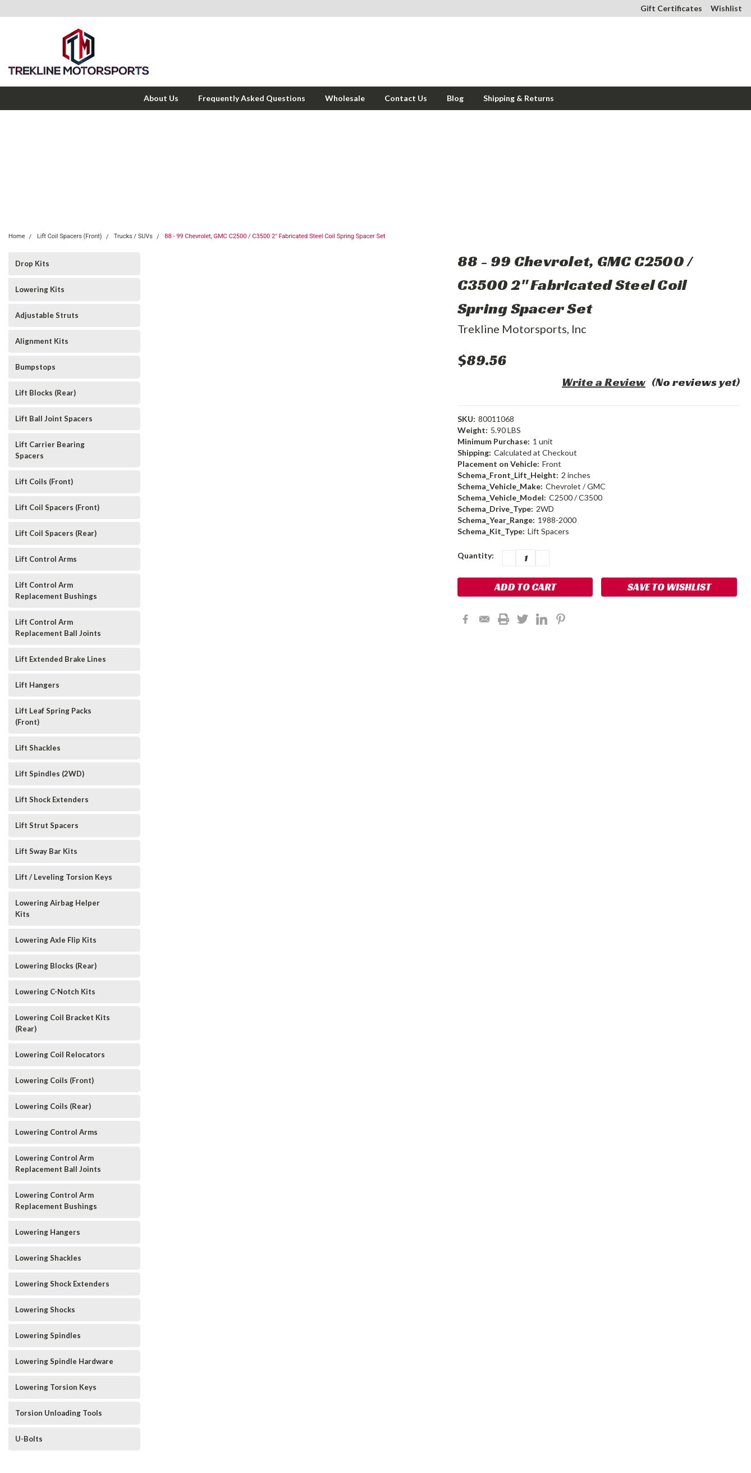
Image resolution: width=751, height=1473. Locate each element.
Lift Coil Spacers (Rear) (56, 533)
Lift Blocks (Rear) (45, 392)
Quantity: (475, 555)
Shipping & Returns (518, 98)
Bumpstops (35, 366)
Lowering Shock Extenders (62, 1283)
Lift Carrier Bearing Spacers (50, 450)
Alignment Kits (41, 341)
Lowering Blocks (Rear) (56, 965)
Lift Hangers (37, 684)
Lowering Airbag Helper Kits (57, 908)
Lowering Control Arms (56, 1132)
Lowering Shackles (48, 1257)
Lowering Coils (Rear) (53, 1106)
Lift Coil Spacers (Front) (69, 236)
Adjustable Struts (47, 315)
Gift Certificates (671, 8)
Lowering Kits (40, 289)
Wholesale (345, 98)
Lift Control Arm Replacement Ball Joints (58, 627)
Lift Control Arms (46, 558)
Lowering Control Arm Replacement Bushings (56, 1200)
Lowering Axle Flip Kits (56, 939)
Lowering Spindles (48, 1335)
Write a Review (603, 382)
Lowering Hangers (47, 1232)
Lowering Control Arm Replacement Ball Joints (58, 1163)
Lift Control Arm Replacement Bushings (56, 590)
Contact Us (405, 98)
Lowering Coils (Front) (54, 1080)
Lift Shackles (38, 747)
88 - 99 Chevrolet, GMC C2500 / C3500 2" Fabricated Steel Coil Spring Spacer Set (274, 236)
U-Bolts (29, 1438)
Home (16, 236)
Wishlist (726, 8)
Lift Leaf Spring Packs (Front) (53, 716)
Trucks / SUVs (133, 236)
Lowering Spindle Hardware (64, 1361)
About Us (161, 98)
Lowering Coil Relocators (60, 1054)
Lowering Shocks (45, 1309)
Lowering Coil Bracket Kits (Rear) (62, 1023)
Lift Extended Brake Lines (60, 658)
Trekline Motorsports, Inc (522, 328)
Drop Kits (32, 263)
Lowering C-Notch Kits (55, 991)
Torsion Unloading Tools (58, 1412)
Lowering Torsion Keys (56, 1387)
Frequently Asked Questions (251, 98)
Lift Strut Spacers (47, 825)
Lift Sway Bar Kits (46, 851)
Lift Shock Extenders (52, 799)
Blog (455, 98)
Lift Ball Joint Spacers (54, 418)
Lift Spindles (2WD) (49, 773)
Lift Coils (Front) (44, 481)
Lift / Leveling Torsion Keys (63, 876)
